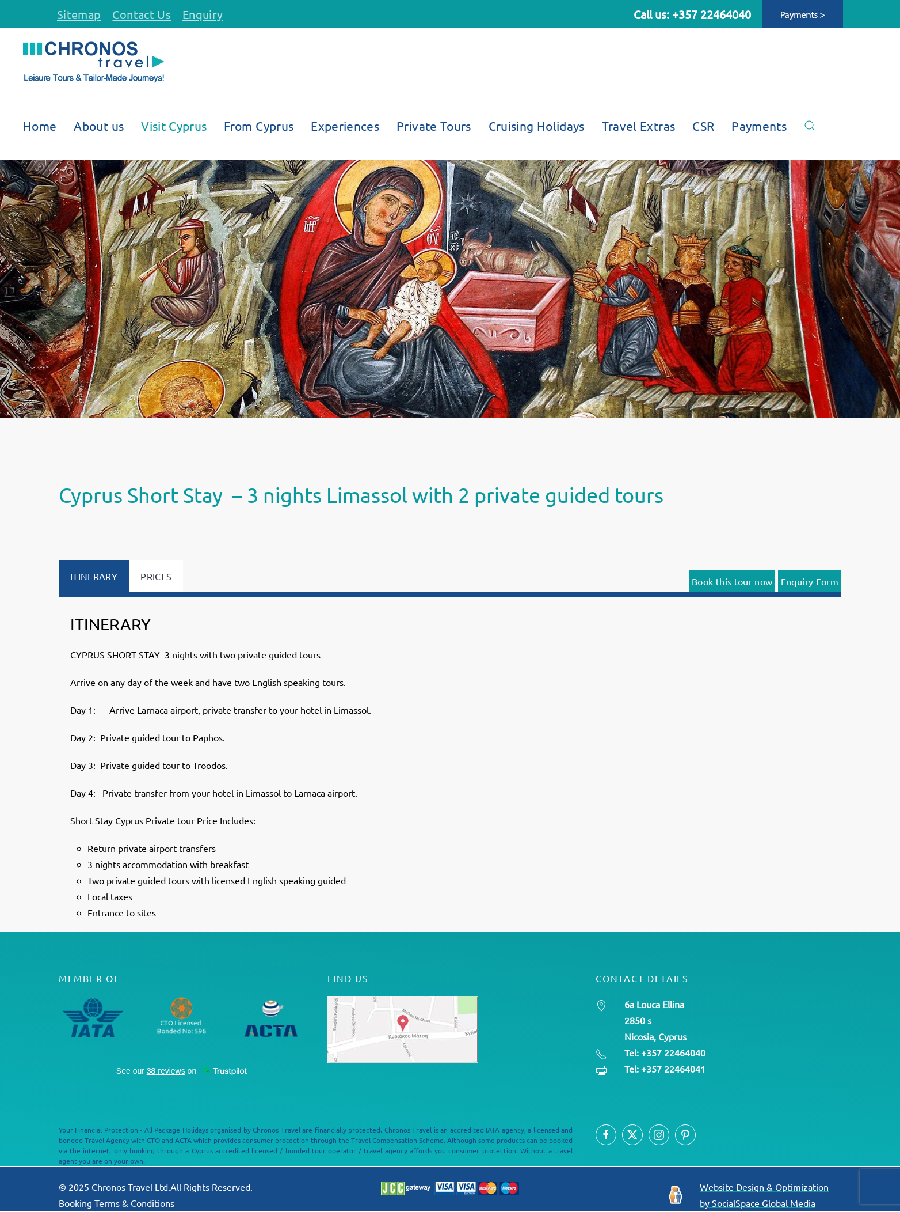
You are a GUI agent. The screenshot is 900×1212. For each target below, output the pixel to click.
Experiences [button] (345, 125)
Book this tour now (732, 581)
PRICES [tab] (155, 576)
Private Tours (433, 125)
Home (39, 125)
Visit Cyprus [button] (174, 125)
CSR (703, 125)
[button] (809, 125)
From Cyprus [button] (258, 125)
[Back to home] (93, 62)
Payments (759, 125)
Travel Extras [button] (639, 125)
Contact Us (141, 14)
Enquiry (202, 14)
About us (99, 125)
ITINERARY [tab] (93, 576)
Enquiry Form (809, 581)
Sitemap (79, 14)
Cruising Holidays (537, 125)
